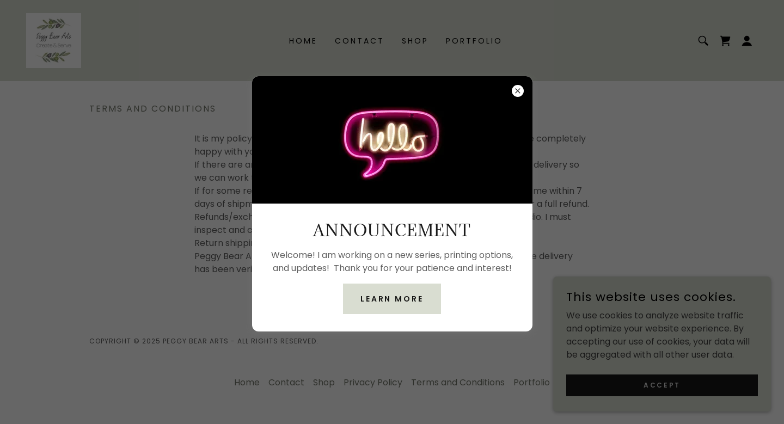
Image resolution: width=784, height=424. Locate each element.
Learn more (392, 298)
